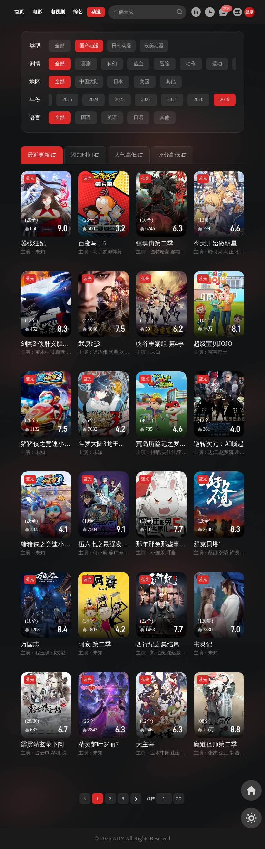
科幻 (112, 63)
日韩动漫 (121, 45)
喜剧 (86, 63)
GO (178, 798)
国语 (86, 117)
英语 (112, 117)
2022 (146, 99)
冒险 (164, 63)
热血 (138, 63)
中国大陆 (89, 81)
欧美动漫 (154, 45)
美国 (144, 81)
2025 (67, 99)
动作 (191, 63)
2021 (172, 99)
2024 (93, 99)
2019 (224, 99)
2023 (120, 99)
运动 (217, 63)
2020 (198, 99)
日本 (118, 81)
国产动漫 (89, 45)
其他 (171, 81)
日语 (138, 117)
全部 (60, 45)
